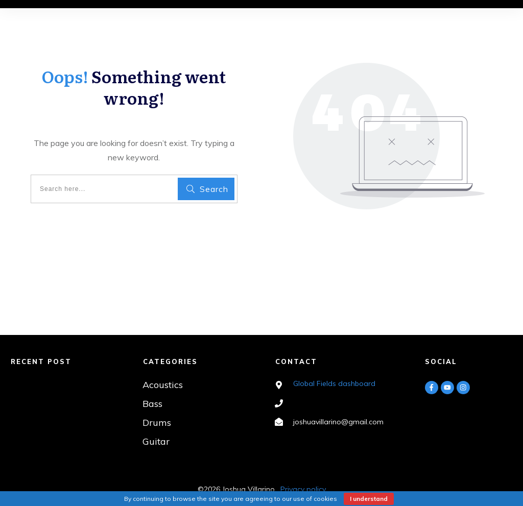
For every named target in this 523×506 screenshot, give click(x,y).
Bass (152, 403)
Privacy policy (303, 489)
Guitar (156, 441)
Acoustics (162, 385)
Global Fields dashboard (334, 383)
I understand (369, 498)
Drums (156, 422)
